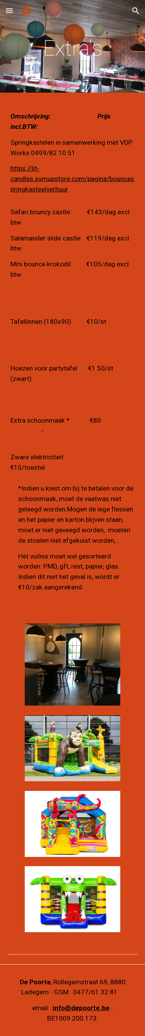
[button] (9, 10)
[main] (72, 48)
